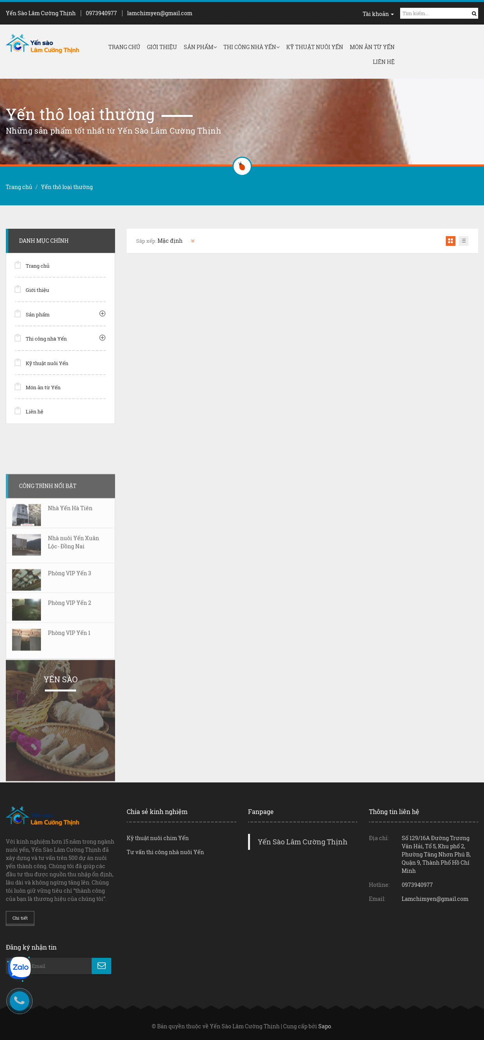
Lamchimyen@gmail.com (435, 898)
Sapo (324, 1026)
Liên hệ (384, 61)
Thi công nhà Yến (251, 47)
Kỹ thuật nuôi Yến (314, 47)
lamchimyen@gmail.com (159, 13)
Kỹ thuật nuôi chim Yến (158, 838)
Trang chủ (124, 47)
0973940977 (101, 13)
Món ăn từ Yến (372, 47)
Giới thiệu (162, 47)
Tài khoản (378, 14)
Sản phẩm (200, 47)
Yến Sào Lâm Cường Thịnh (302, 841)
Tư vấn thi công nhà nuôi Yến (165, 852)
